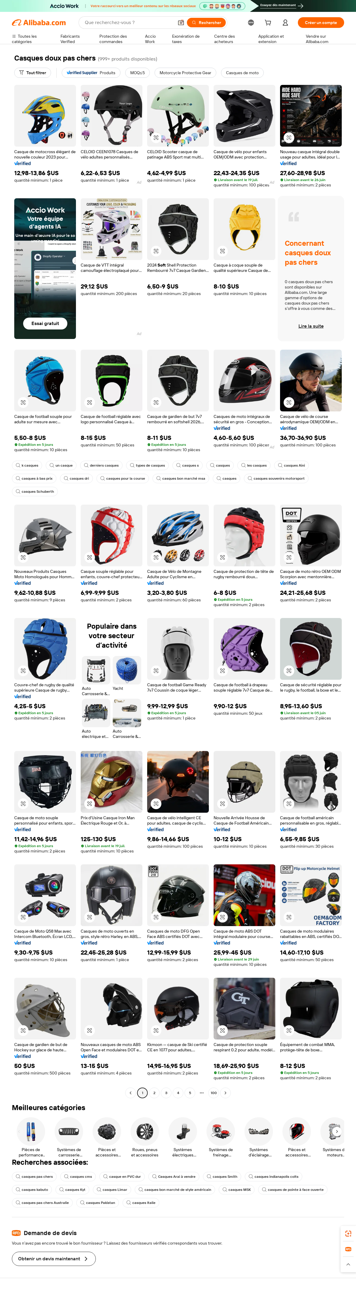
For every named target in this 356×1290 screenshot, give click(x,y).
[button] (181, 22)
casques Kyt (72, 1189)
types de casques (147, 465)
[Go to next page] (225, 1093)
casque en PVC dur (122, 1176)
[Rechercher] (206, 22)
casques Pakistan (97, 1202)
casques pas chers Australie (42, 1202)
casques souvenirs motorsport (276, 478)
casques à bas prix (34, 478)
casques (220, 465)
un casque (61, 465)
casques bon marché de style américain (175, 1189)
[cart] (269, 23)
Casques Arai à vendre (174, 1176)
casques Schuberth (35, 491)
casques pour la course (122, 478)
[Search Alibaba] (129, 22)
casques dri (76, 478)
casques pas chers (34, 1176)
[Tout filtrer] (32, 73)
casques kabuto (32, 1189)
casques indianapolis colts (273, 1176)
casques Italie (140, 1202)
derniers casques (101, 465)
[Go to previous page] (130, 1093)
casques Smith (222, 1176)
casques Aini (291, 465)
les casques (254, 465)
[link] (348, 1233)
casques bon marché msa (180, 478)
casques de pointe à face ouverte (293, 1189)
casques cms (78, 1176)
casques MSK (237, 1189)
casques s (187, 465)
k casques (27, 465)
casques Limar (112, 1189)
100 (214, 1093)
